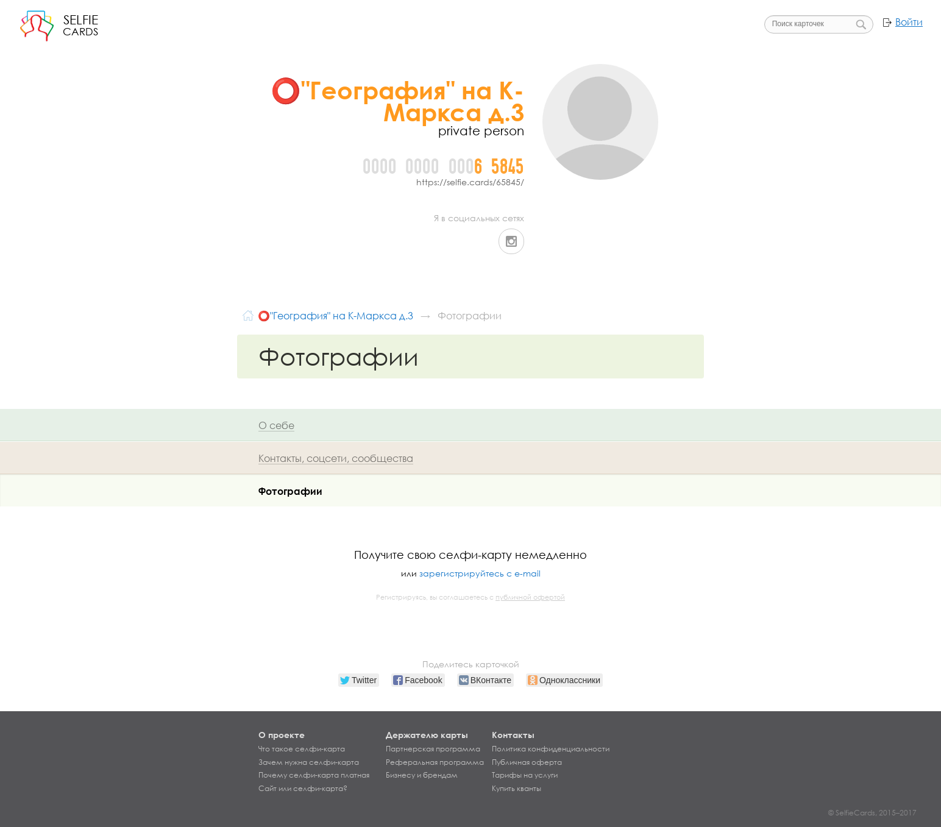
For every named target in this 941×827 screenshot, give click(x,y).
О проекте (281, 734)
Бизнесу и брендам (422, 775)
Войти (909, 22)
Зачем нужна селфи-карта (308, 762)
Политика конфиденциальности (550, 749)
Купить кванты (516, 788)
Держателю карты (427, 734)
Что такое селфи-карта (301, 749)
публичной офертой (530, 597)
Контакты (513, 734)
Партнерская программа (433, 749)
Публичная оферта (527, 762)
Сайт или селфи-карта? (302, 788)
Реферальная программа (435, 762)
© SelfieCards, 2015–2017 (872, 812)
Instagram (511, 241)
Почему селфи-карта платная (313, 775)
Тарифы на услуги (525, 775)
